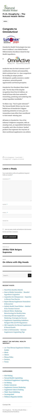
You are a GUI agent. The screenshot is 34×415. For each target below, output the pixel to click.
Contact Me (6, 404)
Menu (5, 21)
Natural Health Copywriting (13, 378)
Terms (6, 362)
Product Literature (10, 385)
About (6, 352)
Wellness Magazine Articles (13, 397)
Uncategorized (7, 159)
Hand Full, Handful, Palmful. (13, 290)
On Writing (8, 382)
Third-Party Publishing (12, 392)
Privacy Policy (8, 357)
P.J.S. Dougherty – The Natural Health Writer (14, 15)
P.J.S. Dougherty (9, 157)
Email (5, 212)
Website (5, 220)
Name (5, 204)
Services (7, 359)
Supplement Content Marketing (15, 387)
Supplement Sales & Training (14, 390)
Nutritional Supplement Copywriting (16, 380)
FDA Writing (8, 375)
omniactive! (20, 159)
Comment (6, 179)
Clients (6, 355)
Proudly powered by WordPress (11, 411)
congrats (14, 159)
